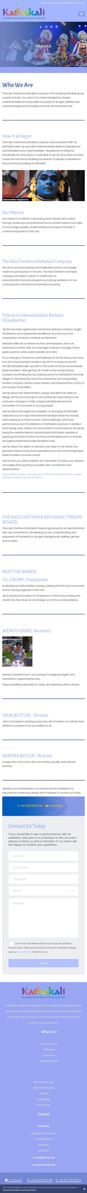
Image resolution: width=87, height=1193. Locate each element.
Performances (49, 1044)
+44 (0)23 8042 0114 (30, 805)
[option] (43, 46)
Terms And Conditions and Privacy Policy (19, 1190)
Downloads (43, 1099)
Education (49, 1055)
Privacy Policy (24, 951)
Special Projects (49, 1061)
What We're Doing (43, 1088)
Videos (44, 1093)
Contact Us (54, 805)
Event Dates (43, 1105)
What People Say (43, 1082)
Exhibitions (49, 1049)
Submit (43, 963)
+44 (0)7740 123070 (68, 1180)
